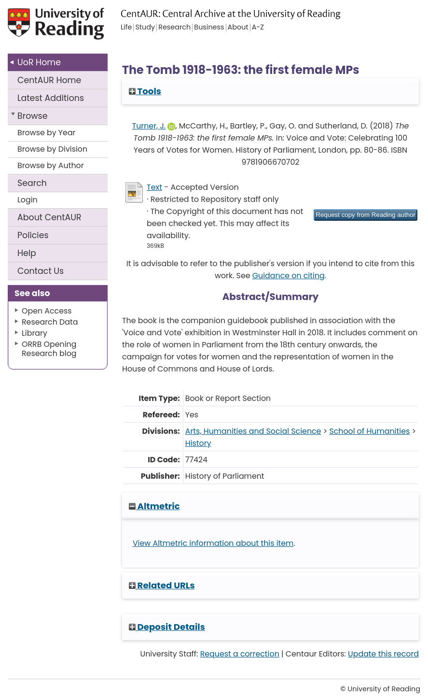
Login (27, 199)
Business (209, 27)
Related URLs (162, 585)
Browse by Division (52, 149)
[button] (365, 215)
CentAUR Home (49, 80)
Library (34, 333)
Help (26, 253)
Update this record (383, 653)
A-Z (258, 27)
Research (174, 27)
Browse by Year (46, 132)
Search (32, 183)
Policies (33, 235)
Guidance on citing (288, 275)
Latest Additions (50, 98)
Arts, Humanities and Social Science (253, 431)
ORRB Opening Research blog (49, 349)
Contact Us (40, 271)
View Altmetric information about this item (213, 543)
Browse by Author (50, 165)
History (198, 443)
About (49, 217)
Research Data (50, 322)
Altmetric (154, 506)
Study (145, 27)
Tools (145, 91)
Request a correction (239, 653)
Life (126, 27)
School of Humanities (369, 431)
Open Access (47, 310)
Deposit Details (167, 627)
